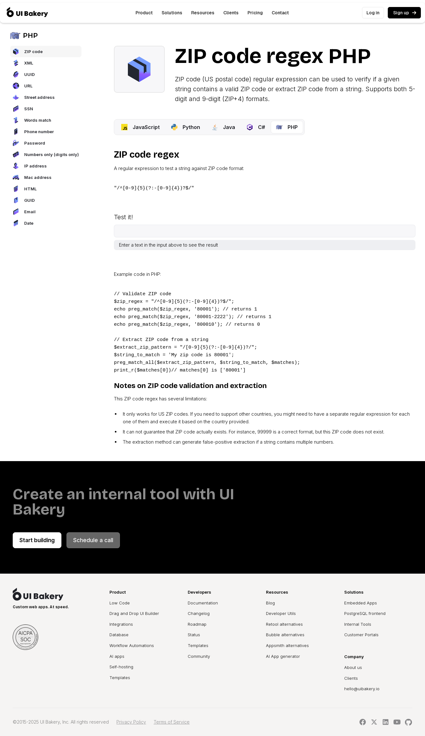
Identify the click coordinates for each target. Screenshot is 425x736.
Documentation (203, 602)
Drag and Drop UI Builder (134, 613)
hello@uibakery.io (362, 688)
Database (119, 634)
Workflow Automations (131, 645)
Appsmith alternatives (287, 645)
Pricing (255, 13)
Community (199, 656)
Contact (280, 13)
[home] (27, 12)
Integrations (121, 624)
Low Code (119, 602)
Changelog (199, 613)
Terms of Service (172, 722)
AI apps (116, 656)
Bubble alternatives (285, 634)
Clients (231, 13)
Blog (270, 602)
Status (194, 634)
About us (353, 667)
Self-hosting (121, 666)
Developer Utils (281, 613)
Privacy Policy (131, 722)
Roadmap (197, 624)
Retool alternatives (284, 624)
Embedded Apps (360, 602)
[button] (144, 12)
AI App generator (283, 656)
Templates (119, 677)
